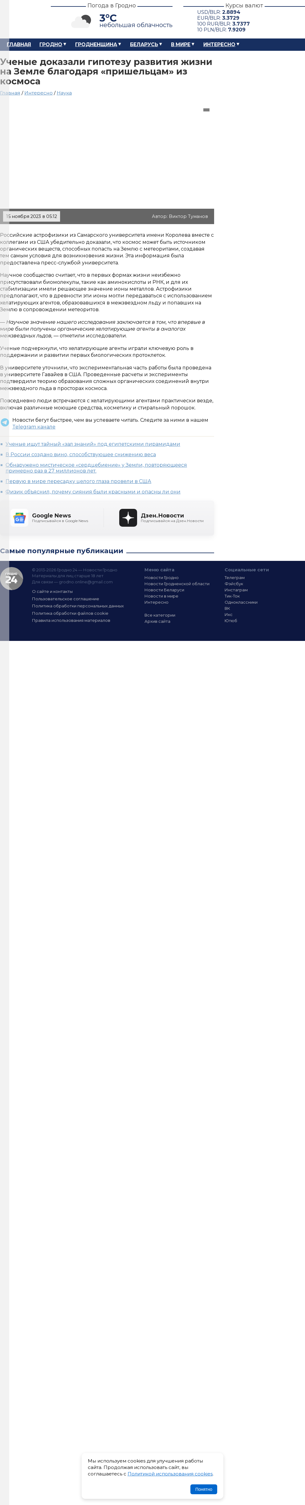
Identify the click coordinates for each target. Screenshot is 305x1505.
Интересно (219, 44)
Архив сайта (157, 621)
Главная (19, 44)
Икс (229, 614)
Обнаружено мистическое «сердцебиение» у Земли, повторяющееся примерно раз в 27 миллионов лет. (96, 468)
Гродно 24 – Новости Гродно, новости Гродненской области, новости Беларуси (20, 19)
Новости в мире (161, 596)
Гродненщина (96, 44)
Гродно (50, 44)
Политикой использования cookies (170, 1474)
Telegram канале (33, 427)
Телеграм (235, 577)
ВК (227, 608)
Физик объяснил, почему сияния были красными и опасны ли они (93, 492)
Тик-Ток (232, 596)
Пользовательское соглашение (65, 598)
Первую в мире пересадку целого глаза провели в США (78, 481)
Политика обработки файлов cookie (70, 613)
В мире (180, 44)
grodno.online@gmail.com (86, 581)
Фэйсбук (234, 583)
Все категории (159, 615)
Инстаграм (236, 589)
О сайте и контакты (52, 591)
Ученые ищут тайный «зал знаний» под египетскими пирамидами (93, 444)
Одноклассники (241, 602)
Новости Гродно (161, 577)
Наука (64, 93)
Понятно (203, 1489)
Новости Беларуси (164, 589)
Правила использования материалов (71, 620)
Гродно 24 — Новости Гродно (11, 578)
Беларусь (144, 44)
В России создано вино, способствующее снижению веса (81, 454)
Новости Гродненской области (176, 583)
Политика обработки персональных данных (78, 605)
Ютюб (231, 620)
